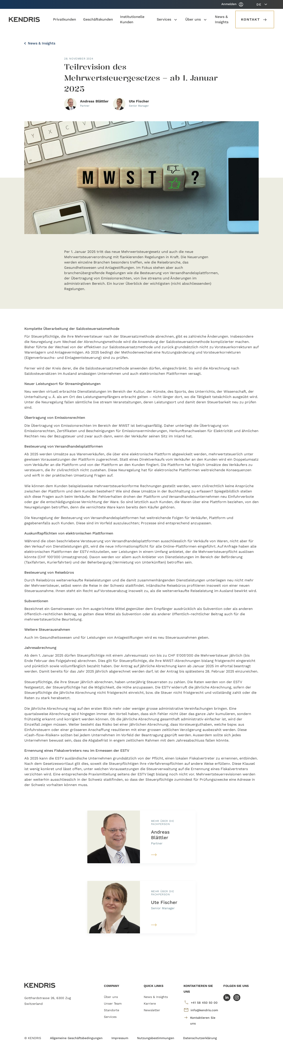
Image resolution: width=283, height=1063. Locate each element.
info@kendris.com (201, 1010)
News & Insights (39, 43)
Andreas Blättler (160, 834)
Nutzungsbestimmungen (155, 1038)
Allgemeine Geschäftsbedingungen (76, 1038)
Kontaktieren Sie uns (199, 1020)
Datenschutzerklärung (200, 1038)
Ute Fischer (164, 902)
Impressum (119, 1038)
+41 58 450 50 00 (201, 1002)
